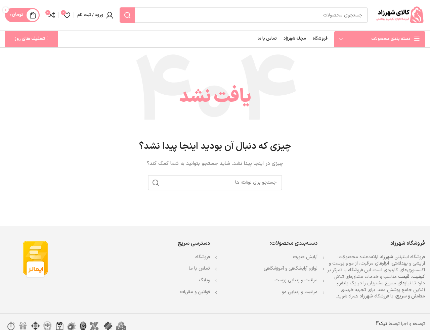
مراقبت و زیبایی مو (299, 291)
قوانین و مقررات (195, 291)
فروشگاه (202, 257)
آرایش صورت (305, 257)
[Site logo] (400, 14)
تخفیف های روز (31, 38)
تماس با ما (199, 268)
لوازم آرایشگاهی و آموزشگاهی (290, 268)
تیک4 (381, 323)
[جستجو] (244, 15)
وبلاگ (204, 280)
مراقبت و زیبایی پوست (295, 280)
